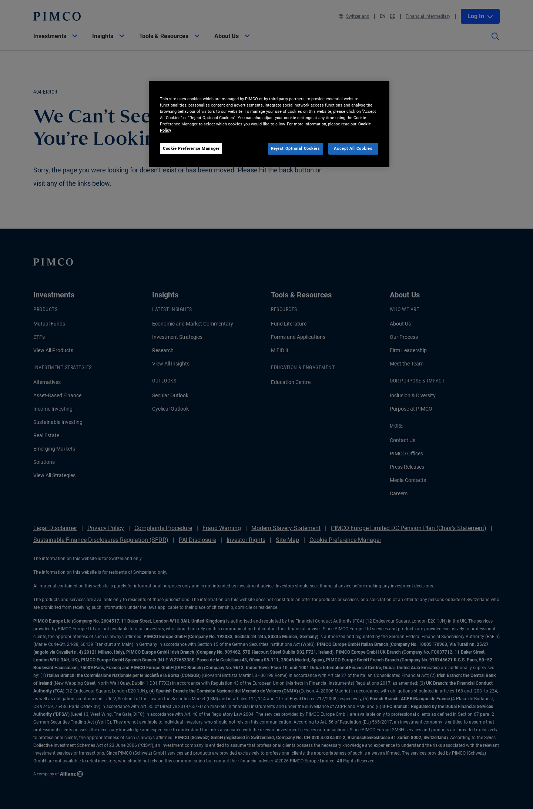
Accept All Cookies (353, 148)
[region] (269, 124)
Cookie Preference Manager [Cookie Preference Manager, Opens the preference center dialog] (191, 148)
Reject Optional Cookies (295, 148)
